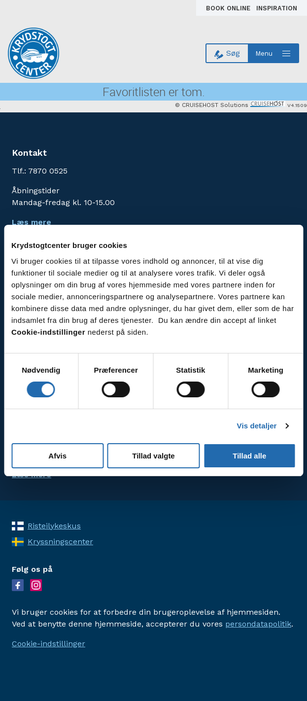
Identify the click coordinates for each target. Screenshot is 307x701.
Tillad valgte (153, 456)
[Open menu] (274, 53)
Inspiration (276, 8)
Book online (229, 8)
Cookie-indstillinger (48, 643)
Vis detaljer (257, 425)
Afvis (57, 456)
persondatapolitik (258, 624)
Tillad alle (249, 456)
